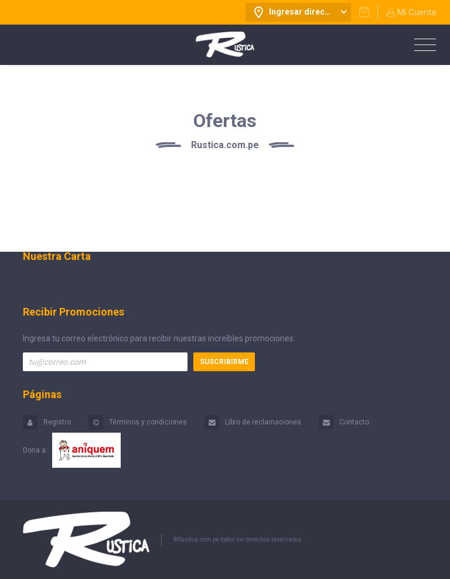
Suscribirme (224, 362)
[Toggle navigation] (422, 45)
